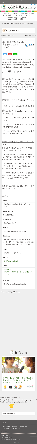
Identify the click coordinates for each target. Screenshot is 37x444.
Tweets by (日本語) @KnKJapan (11, 292)
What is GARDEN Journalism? (9, 426)
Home (4, 23)
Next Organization (30, 35)
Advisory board (24, 426)
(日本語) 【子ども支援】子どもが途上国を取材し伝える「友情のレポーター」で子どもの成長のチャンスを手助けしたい (18, 380)
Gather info (10, 387)
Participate (15, 387)
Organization (11, 23)
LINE (15, 54)
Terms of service (15, 428)
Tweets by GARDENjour (9, 413)
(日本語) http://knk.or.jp (10, 261)
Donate (5, 387)
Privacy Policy (5, 428)
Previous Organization (7, 35)
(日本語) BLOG (8, 269)
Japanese (28, 59)
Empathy (20, 387)
